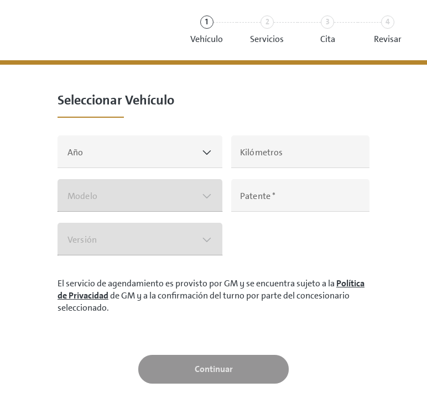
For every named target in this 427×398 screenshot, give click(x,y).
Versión (82, 239)
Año (75, 152)
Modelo (82, 196)
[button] (140, 151)
